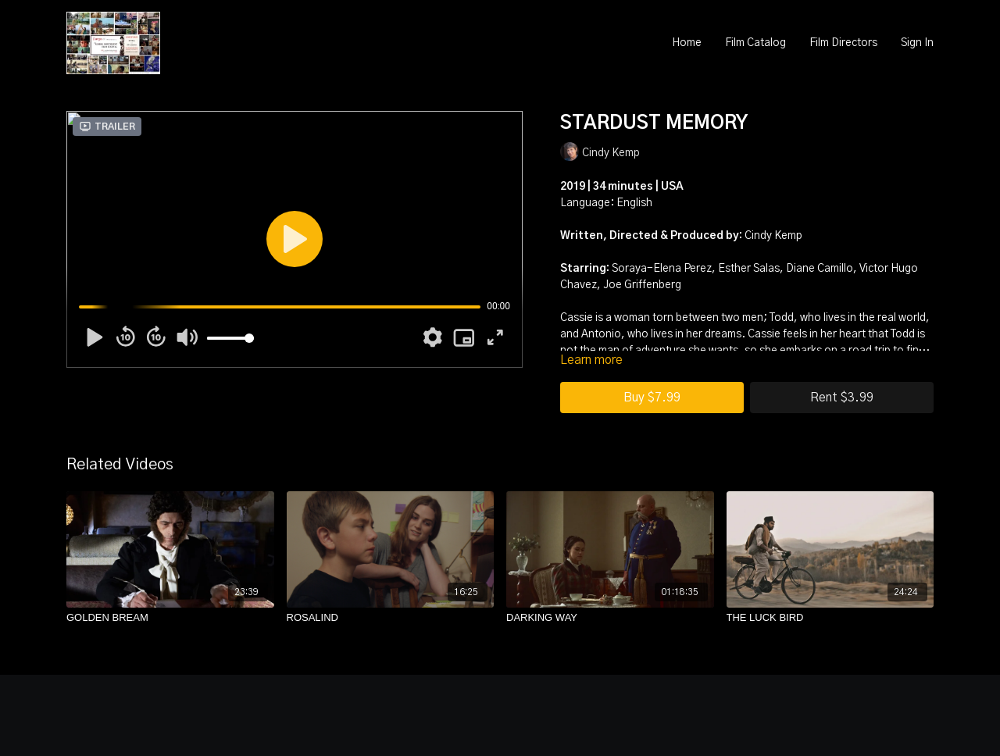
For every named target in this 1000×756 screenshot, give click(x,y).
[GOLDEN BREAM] (170, 618)
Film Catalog (755, 42)
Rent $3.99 (841, 397)
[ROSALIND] (391, 618)
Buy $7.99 (651, 397)
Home (687, 42)
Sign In (917, 42)
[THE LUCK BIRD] (830, 618)
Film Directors (843, 42)
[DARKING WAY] (610, 618)
